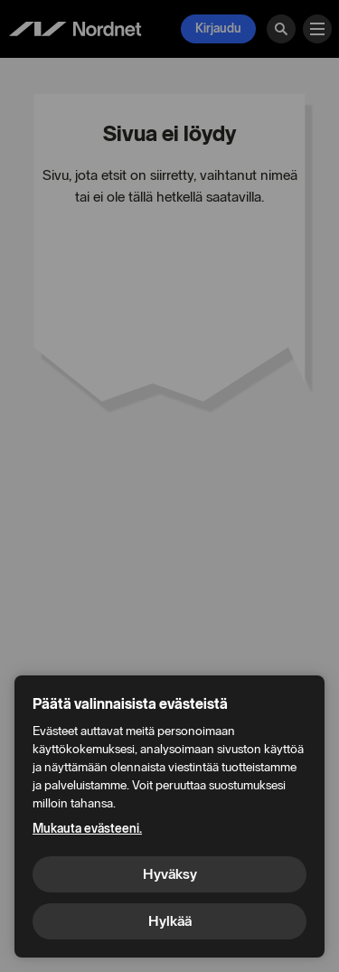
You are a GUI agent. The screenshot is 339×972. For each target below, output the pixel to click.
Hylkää (170, 921)
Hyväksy (170, 873)
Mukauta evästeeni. (87, 828)
